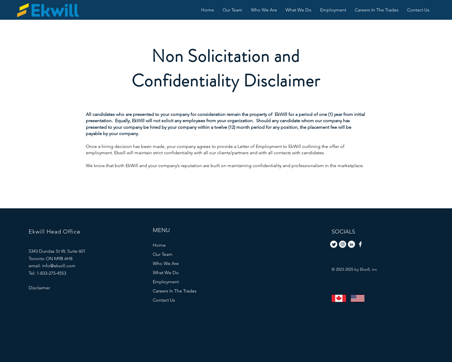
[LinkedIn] (351, 244)
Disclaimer (39, 287)
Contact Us (164, 300)
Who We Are (166, 263)
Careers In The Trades (175, 291)
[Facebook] (360, 244)
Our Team (163, 254)
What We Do (166, 272)
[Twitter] (333, 244)
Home (159, 245)
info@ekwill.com (59, 265)
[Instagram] (342, 244)
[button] (298, 10)
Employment (166, 281)
